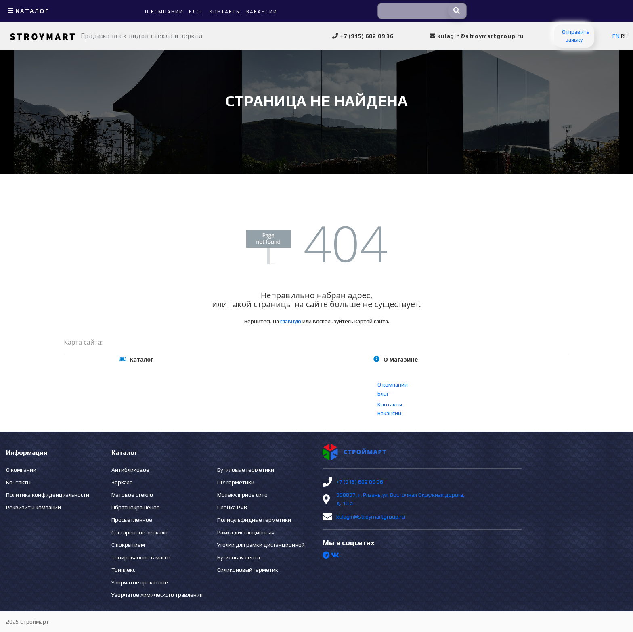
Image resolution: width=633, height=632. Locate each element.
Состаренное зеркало (139, 532)
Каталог (27, 11)
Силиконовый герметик (247, 570)
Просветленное (131, 520)
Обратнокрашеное (135, 507)
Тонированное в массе (140, 557)
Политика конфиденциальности (47, 495)
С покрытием (128, 545)
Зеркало (122, 482)
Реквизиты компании (33, 507)
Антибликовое (130, 470)
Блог (383, 393)
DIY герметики (235, 482)
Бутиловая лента (238, 557)
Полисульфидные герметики (254, 520)
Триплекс (123, 570)
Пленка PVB (232, 507)
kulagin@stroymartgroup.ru (370, 516)
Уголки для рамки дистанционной (261, 545)
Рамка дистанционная (246, 532)
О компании (392, 384)
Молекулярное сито (242, 495)
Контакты (389, 404)
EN (616, 36)
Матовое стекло (132, 495)
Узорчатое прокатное (139, 582)
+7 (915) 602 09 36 (359, 482)
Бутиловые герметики (245, 470)
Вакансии (389, 413)
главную (290, 321)
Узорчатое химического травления (157, 595)
